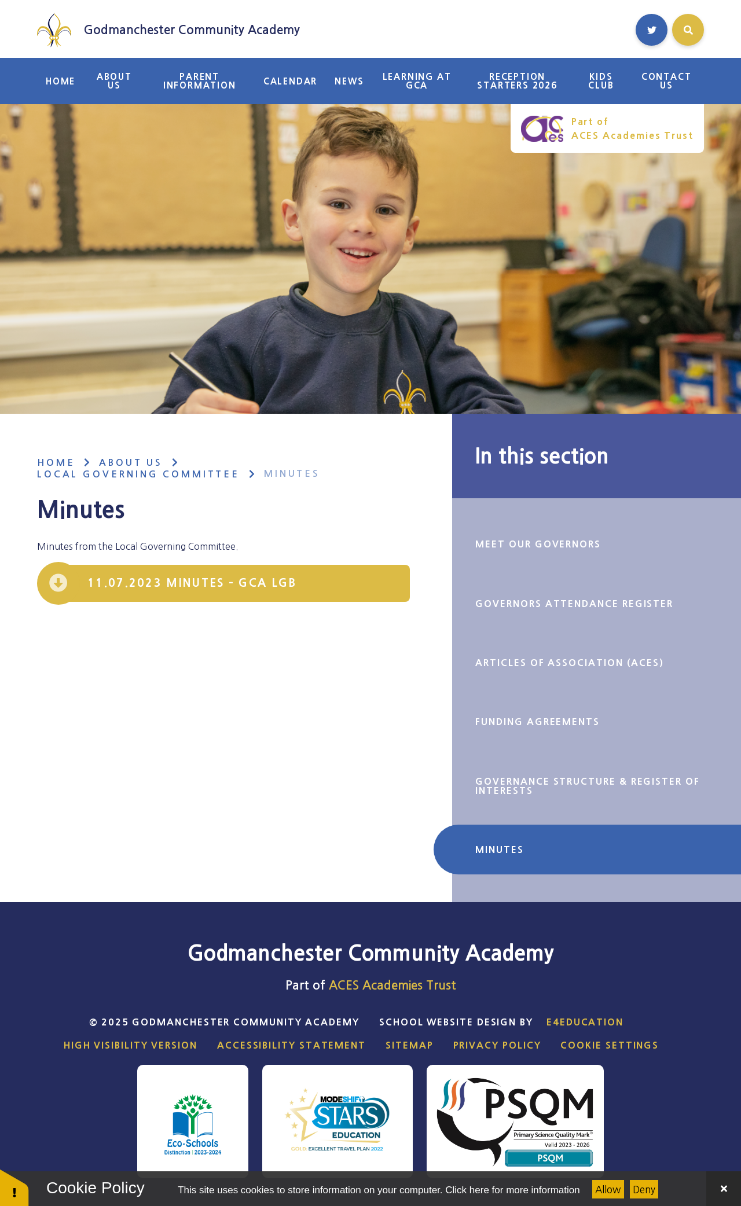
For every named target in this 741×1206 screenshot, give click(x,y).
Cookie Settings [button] (609, 1045)
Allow (608, 1189)
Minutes (292, 473)
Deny (644, 1189)
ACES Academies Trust (392, 985)
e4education (584, 1022)
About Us (131, 462)
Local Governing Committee (138, 474)
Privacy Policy (497, 1045)
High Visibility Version (130, 1045)
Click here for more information (512, 1190)
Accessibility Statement (291, 1045)
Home (56, 462)
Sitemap (409, 1045)
